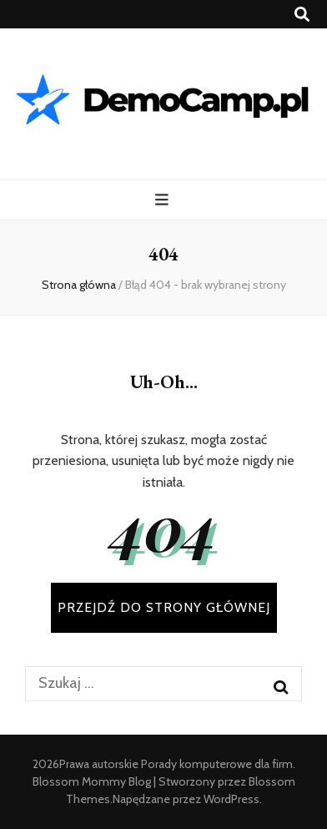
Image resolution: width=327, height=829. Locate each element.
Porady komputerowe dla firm (217, 763)
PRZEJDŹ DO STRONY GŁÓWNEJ (164, 607)
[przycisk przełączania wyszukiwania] (301, 15)
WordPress (231, 798)
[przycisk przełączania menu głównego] (164, 200)
